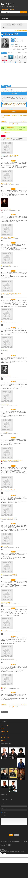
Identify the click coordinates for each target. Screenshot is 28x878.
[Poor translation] (4, 853)
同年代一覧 (5, 27)
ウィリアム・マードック (6, 265)
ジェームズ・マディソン (6, 209)
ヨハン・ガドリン (4, 546)
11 (10, 123)
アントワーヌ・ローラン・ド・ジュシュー (10, 155)
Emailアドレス (14, 809)
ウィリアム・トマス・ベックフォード (9, 574)
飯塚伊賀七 (3, 687)
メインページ (4, 57)
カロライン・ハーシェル (6, 183)
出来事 (20, 57)
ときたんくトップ (5, 24)
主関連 (25, 57)
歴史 (15, 57)
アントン (2, 321)
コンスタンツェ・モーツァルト (7, 658)
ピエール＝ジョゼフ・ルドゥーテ (8, 489)
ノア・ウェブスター (5, 432)
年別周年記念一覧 (4, 731)
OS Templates (8, 845)
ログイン (13, 9)
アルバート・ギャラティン (6, 602)
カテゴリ (2, 728)
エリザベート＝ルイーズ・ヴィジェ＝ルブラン (11, 293)
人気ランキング (4, 734)
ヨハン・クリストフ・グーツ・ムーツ (9, 518)
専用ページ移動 (20, 30)
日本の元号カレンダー (7, 844)
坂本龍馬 (19, 24)
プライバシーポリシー (5, 737)
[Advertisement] (14, 75)
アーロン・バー (4, 349)
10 (25, 121)
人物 (13, 24)
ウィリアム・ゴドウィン (6, 375)
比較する (13, 160)
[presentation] (12, 829)
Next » (17, 123)
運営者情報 (3, 740)
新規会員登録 (5, 9)
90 (13, 123)
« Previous (3, 121)
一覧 (25, 30)
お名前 (14, 805)
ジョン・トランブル (5, 404)
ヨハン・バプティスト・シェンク (8, 237)
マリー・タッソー (4, 630)
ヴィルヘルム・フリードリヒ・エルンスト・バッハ (11, 460)
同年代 (10, 57)
